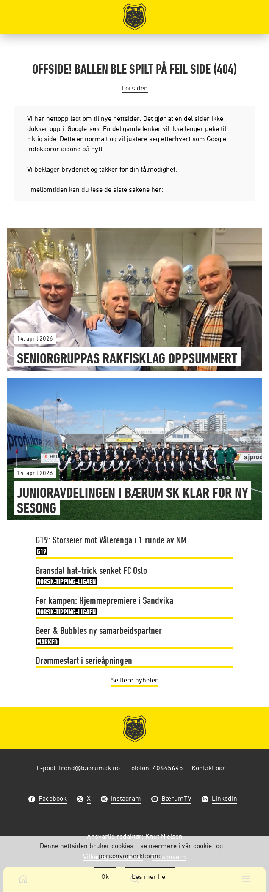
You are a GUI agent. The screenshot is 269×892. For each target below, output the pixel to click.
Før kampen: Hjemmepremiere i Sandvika (104, 606)
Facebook (53, 799)
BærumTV (176, 799)
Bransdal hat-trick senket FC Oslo (91, 576)
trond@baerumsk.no (89, 768)
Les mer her (150, 876)
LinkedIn (224, 799)
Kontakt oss (208, 768)
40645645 (168, 768)
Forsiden (135, 88)
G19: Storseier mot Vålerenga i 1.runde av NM (111, 545)
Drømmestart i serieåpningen (84, 660)
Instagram (126, 799)
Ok (105, 876)
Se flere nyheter (134, 680)
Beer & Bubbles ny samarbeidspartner (99, 636)
